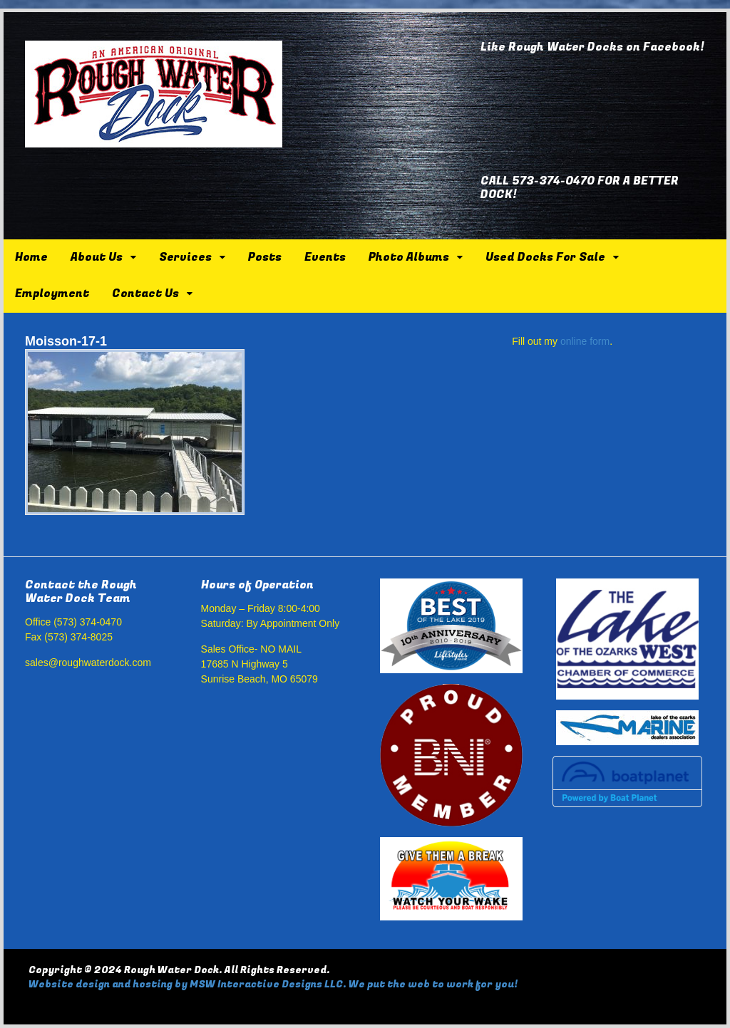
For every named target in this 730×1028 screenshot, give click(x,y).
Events (325, 257)
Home (31, 257)
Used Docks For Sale (545, 257)
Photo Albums (409, 257)
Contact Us (145, 293)
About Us (97, 257)
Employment (52, 293)
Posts (265, 257)
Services (185, 257)
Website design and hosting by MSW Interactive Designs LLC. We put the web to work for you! (273, 984)
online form (585, 341)
